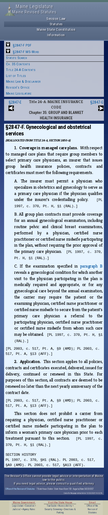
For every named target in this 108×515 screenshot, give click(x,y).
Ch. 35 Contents (18, 64)
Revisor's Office (18, 87)
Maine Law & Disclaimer (23, 81)
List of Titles (16, 76)
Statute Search (16, 58)
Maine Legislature (19, 93)
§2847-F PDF (22, 45)
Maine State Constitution (56, 29)
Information (56, 35)
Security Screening (53, 509)
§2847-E (15, 102)
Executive (29, 505)
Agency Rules (29, 509)
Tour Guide (51, 505)
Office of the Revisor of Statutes (20, 488)
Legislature (17, 505)
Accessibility (65, 505)
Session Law (56, 19)
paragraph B (91, 266)
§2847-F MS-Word (26, 52)
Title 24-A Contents (21, 70)
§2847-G (96, 102)
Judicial (16, 509)
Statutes (56, 24)
